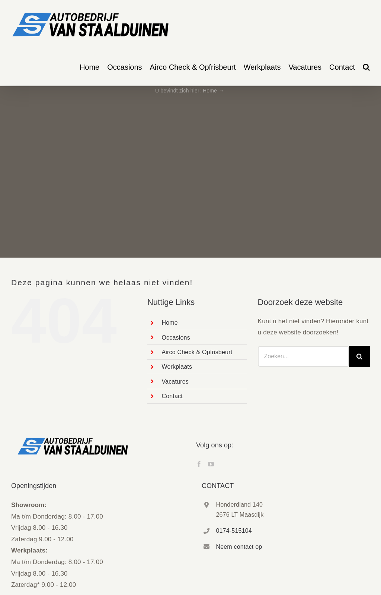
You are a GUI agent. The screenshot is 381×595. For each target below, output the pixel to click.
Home (169, 322)
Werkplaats (176, 366)
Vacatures (175, 381)
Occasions (175, 337)
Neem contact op (239, 547)
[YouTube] (211, 464)
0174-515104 (234, 531)
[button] (366, 67)
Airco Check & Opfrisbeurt (196, 352)
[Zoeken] (359, 356)
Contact (172, 396)
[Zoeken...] (303, 356)
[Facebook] (199, 464)
